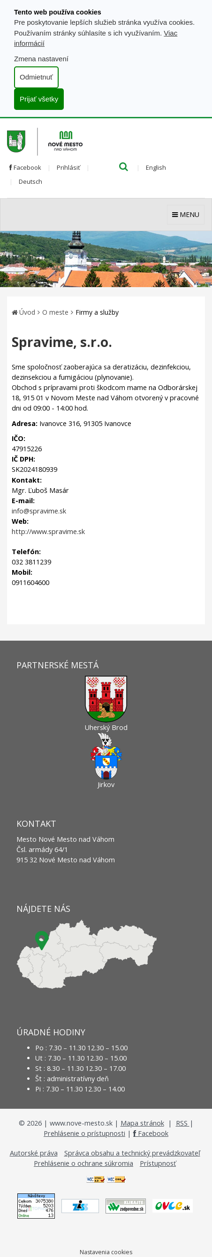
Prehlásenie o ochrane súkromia (83, 1163)
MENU (185, 214)
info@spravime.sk (39, 510)
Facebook (25, 167)
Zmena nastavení (41, 59)
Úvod (27, 312)
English (156, 167)
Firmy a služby (97, 312)
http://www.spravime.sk (48, 531)
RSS (182, 1123)
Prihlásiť (68, 167)
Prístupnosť (158, 1163)
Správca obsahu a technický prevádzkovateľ (132, 1153)
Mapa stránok (142, 1123)
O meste (55, 312)
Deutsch (30, 181)
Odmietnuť (36, 77)
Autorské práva (34, 1153)
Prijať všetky (39, 99)
